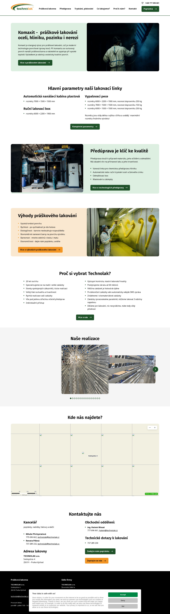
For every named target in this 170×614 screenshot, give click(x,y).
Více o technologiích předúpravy (108, 187)
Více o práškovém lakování (33, 62)
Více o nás (83, 317)
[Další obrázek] (155, 369)
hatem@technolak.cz (108, 530)
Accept (123, 595)
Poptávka (148, 8)
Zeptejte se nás (94, 560)
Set (123, 606)
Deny (123, 600)
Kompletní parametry (82, 126)
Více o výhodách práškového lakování (38, 249)
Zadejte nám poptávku (98, 551)
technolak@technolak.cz (48, 537)
